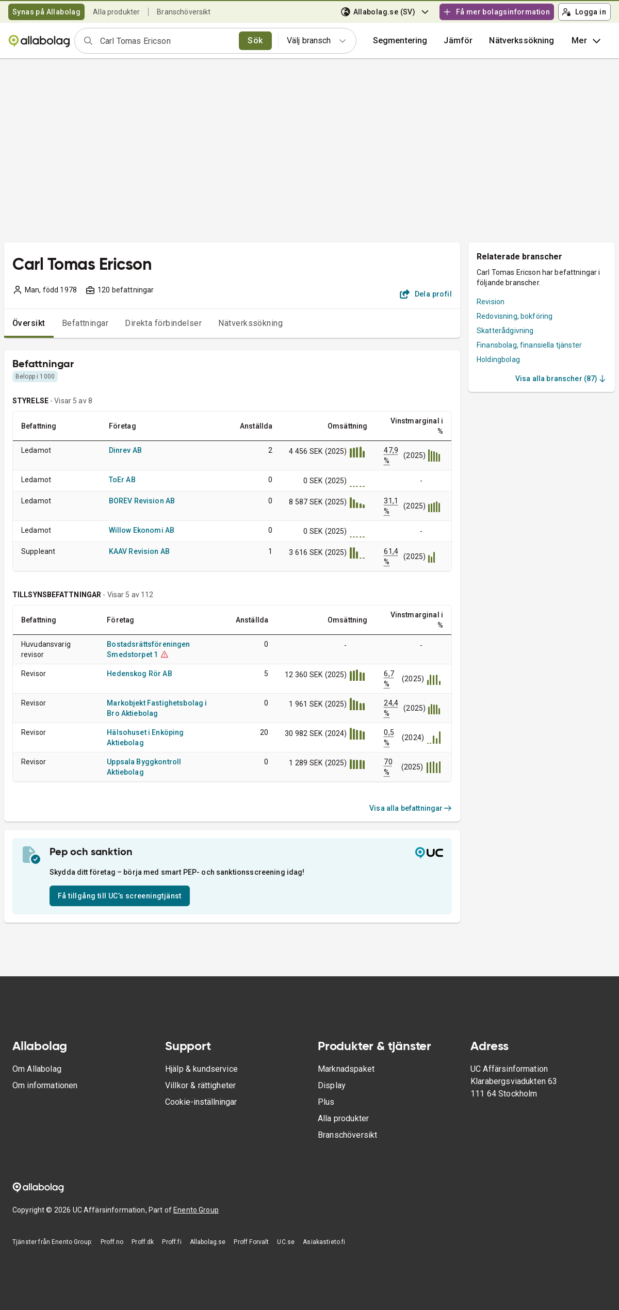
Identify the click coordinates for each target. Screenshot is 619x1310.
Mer (587, 41)
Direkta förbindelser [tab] (163, 323)
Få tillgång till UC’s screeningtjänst (120, 896)
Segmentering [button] (400, 40)
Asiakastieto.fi (324, 1242)
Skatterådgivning (505, 330)
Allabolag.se (208, 1242)
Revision (490, 302)
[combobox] (166, 40)
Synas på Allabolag (46, 12)
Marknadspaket (346, 1069)
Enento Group (196, 1210)
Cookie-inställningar (201, 1102)
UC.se (286, 1242)
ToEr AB (122, 480)
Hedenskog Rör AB (139, 673)
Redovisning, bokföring (514, 316)
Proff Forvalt (251, 1242)
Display (332, 1085)
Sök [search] (255, 40)
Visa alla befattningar (410, 808)
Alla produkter (116, 12)
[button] (458, 40)
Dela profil (426, 294)
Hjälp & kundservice (201, 1069)
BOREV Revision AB (142, 501)
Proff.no (112, 1242)
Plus (326, 1102)
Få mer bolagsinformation (496, 12)
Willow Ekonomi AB (142, 530)
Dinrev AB (125, 450)
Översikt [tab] (28, 323)
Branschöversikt (183, 12)
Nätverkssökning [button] (521, 40)
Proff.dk (143, 1242)
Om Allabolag (36, 1069)
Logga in (584, 12)
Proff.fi (171, 1242)
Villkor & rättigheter (200, 1085)
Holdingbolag (498, 359)
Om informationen (44, 1085)
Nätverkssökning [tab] (250, 323)
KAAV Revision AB (139, 551)
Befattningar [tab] (85, 323)
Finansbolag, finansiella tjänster (529, 345)
